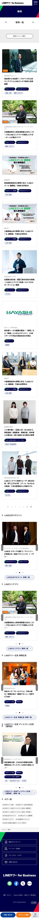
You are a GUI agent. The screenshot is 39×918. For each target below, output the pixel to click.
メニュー (36, 3)
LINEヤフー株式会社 (30, 895)
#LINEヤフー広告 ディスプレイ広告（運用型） (17, 808)
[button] (37, 547)
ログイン (35, 916)
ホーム (4, 830)
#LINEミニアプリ (8, 819)
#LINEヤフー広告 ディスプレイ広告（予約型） (17, 812)
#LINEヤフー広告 (8, 805)
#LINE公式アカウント (9, 816)
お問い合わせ (8, 915)
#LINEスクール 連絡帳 (25, 816)
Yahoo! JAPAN (18, 895)
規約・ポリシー (7, 895)
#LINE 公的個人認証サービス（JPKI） (15, 823)
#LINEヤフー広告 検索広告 (24, 805)
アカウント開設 (23, 915)
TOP (34, 903)
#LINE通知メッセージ (22, 819)
